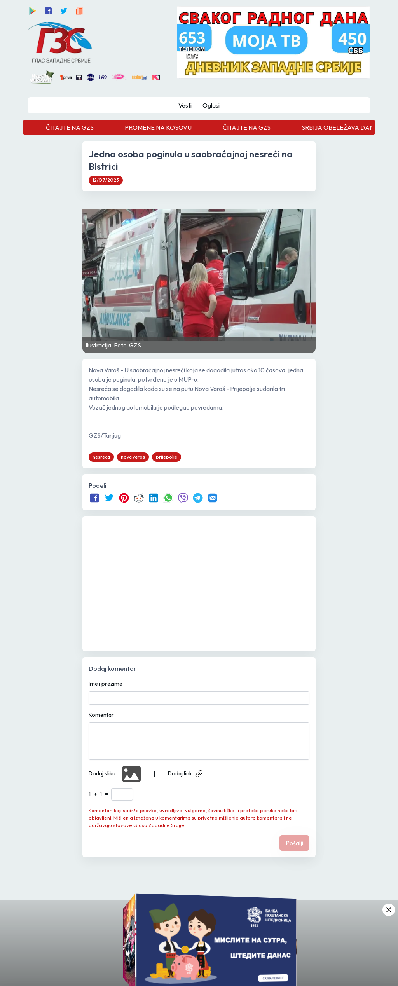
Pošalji (294, 843)
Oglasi (211, 105)
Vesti (185, 105)
